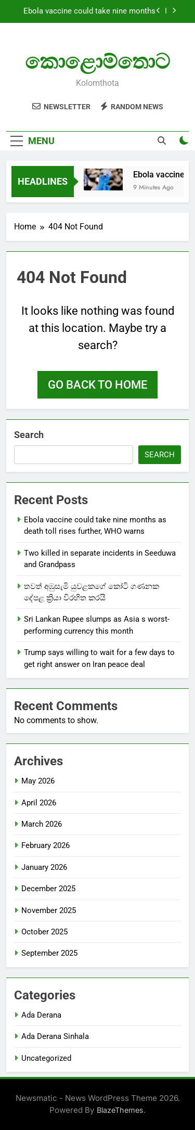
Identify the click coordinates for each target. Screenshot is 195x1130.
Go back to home (97, 384)
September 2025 (49, 953)
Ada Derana (41, 1015)
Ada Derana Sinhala (55, 1036)
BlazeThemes (120, 1110)
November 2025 (48, 910)
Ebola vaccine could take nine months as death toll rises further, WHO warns (89, 11)
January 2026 (44, 867)
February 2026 (45, 845)
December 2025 (48, 888)
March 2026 (41, 824)
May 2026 (38, 781)
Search (29, 434)
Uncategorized (46, 1058)
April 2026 (38, 802)
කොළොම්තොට (97, 61)
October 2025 (44, 931)
